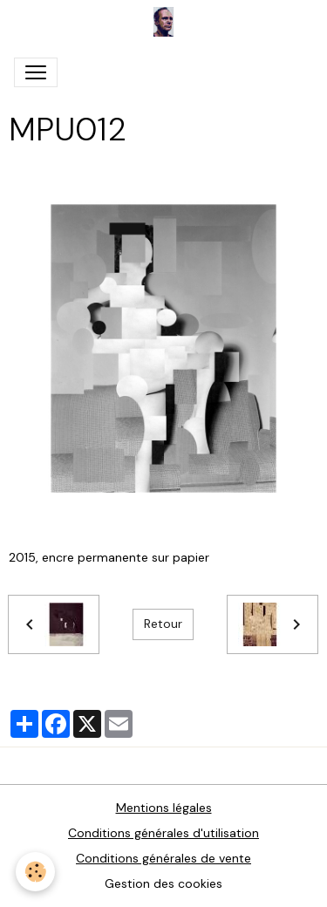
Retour (163, 623)
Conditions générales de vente (163, 858)
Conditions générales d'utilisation (163, 833)
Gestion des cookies (163, 883)
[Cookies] (35, 871)
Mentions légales (164, 807)
